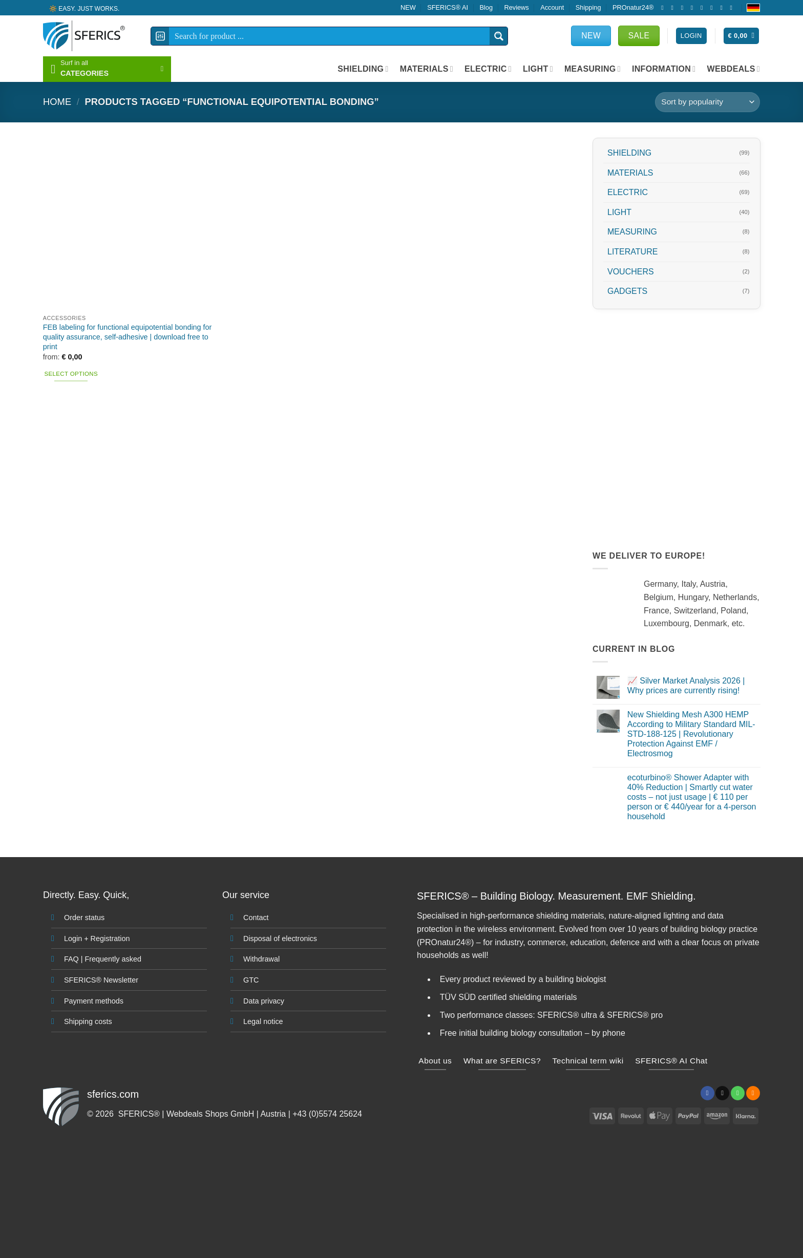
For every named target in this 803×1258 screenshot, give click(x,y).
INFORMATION (664, 69)
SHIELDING (362, 69)
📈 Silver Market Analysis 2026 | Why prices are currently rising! (686, 685)
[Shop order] (707, 102)
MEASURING (592, 69)
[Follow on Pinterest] (713, 7)
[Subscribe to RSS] (723, 7)
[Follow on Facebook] (664, 7)
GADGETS (627, 291)
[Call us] (704, 7)
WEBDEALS (733, 69)
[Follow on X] (684, 7)
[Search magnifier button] (499, 36)
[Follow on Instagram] (674, 7)
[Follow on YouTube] (733, 7)
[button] (741, 36)
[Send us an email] (694, 7)
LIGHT (538, 69)
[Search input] (330, 36)
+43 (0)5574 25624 (327, 1114)
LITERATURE (632, 251)
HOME (57, 101)
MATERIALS (426, 69)
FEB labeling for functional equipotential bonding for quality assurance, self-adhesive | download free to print (127, 336)
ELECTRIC (488, 69)
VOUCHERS (630, 271)
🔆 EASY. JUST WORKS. (84, 8)
